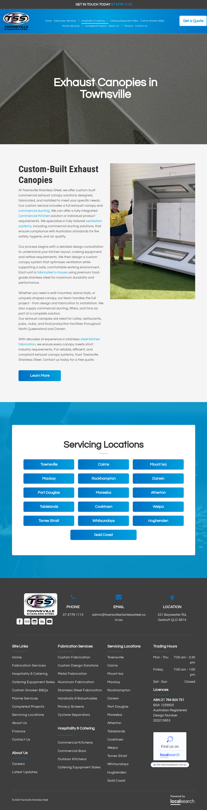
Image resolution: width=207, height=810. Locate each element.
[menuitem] (48, 21)
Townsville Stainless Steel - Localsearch (169, 746)
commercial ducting (34, 211)
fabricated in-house (52, 272)
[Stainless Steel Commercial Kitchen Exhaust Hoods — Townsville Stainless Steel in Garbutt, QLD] (152, 231)
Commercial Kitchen (34, 216)
